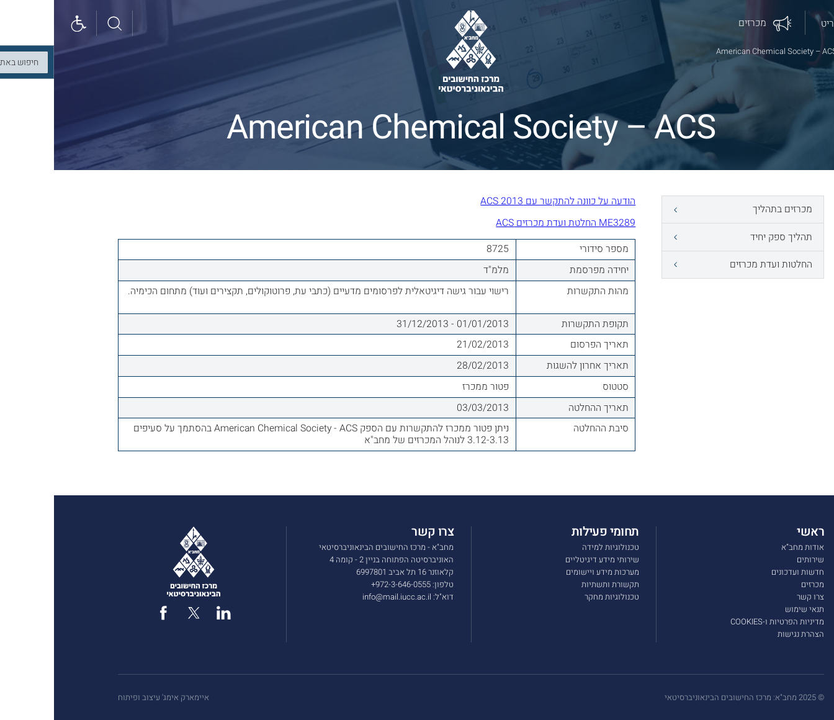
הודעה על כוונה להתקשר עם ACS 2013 (503, 201)
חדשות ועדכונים (743, 572)
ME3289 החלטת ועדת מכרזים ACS (511, 222)
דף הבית (804, 51)
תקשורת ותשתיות (556, 584)
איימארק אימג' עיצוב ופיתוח (109, 698)
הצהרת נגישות (747, 634)
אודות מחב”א (748, 547)
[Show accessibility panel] (26, 23)
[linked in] (170, 613)
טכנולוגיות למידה (556, 547)
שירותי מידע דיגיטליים (548, 560)
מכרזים (758, 584)
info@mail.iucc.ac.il (342, 597)
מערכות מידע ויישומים (548, 572)
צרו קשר (756, 597)
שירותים (756, 560)
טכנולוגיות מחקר (558, 597)
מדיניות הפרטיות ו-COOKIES (723, 622)
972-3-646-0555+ (347, 584)
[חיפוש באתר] (62, 23)
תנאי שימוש (750, 609)
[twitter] (140, 613)
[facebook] (109, 613)
